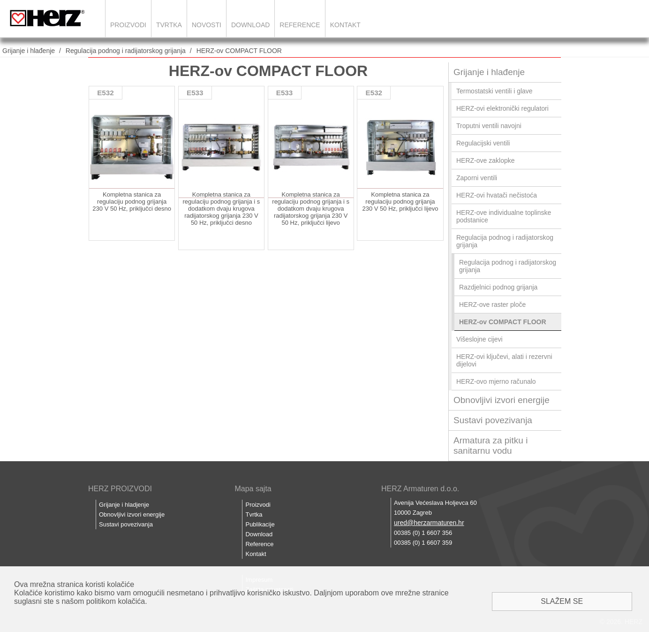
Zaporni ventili (476, 178)
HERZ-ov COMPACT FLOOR (239, 50)
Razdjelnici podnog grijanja (498, 287)
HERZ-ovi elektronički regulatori (502, 108)
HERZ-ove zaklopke (485, 160)
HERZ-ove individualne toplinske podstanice (503, 216)
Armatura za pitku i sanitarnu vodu (490, 445)
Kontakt (345, 25)
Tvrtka (169, 25)
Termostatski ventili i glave (494, 91)
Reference (299, 25)
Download (250, 25)
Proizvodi (128, 25)
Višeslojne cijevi (479, 339)
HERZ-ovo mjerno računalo (496, 381)
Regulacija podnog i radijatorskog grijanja (126, 50)
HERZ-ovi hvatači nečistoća (496, 195)
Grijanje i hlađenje (28, 50)
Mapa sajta (252, 489)
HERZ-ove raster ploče (492, 304)
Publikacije (259, 524)
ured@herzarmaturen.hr (429, 522)
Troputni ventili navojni (488, 125)
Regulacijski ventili (483, 143)
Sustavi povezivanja (492, 420)
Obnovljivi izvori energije (501, 400)
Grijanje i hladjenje (124, 504)
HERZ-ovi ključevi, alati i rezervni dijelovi (504, 360)
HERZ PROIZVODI (120, 489)
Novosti (206, 25)
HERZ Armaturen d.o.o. (420, 489)
